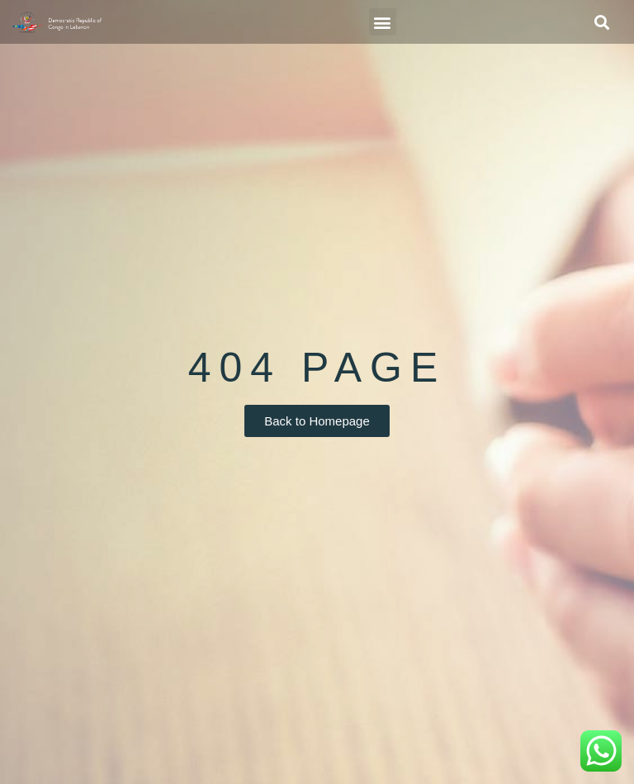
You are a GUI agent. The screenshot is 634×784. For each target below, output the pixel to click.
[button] (382, 22)
